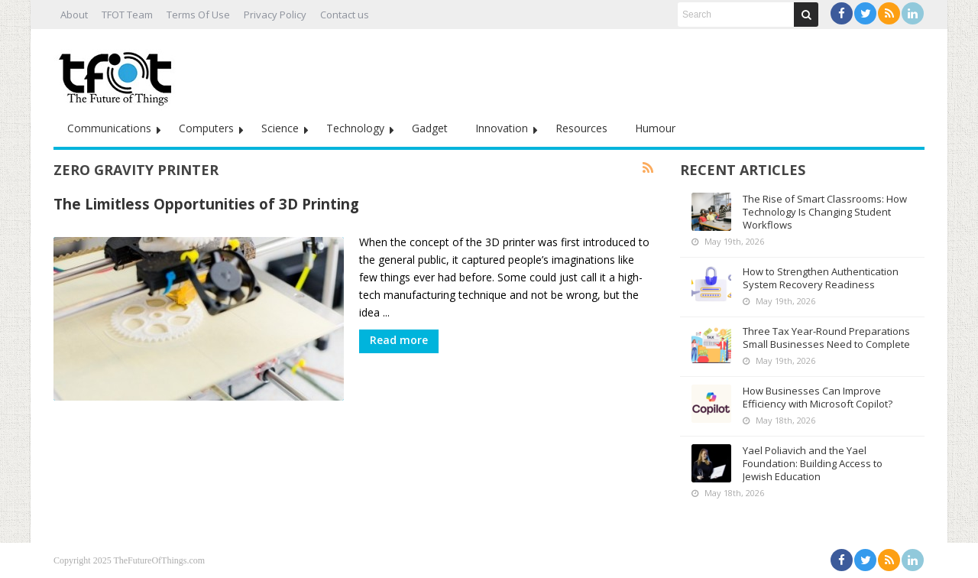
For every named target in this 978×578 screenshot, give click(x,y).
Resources (581, 128)
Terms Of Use (198, 14)
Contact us (344, 14)
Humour (655, 128)
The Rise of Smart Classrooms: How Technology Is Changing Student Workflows (825, 212)
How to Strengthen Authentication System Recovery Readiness (821, 278)
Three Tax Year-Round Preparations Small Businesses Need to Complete (826, 337)
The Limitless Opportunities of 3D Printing (206, 203)
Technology (355, 128)
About (74, 14)
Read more (399, 340)
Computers (206, 128)
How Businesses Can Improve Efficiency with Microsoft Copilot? (817, 397)
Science (280, 128)
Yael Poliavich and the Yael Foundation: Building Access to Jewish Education (812, 463)
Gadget (430, 128)
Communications (109, 128)
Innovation (501, 128)
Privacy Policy (275, 14)
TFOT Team (127, 14)
